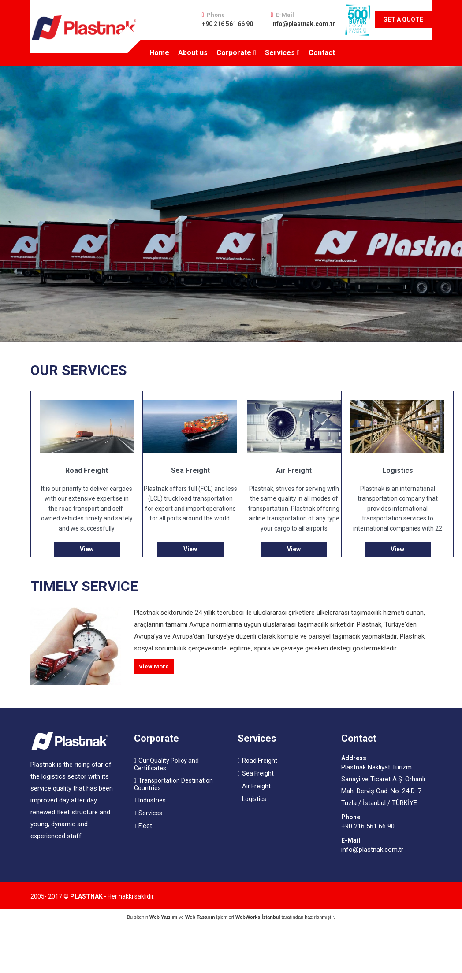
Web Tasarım (200, 917)
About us (193, 52)
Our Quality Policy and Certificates (166, 764)
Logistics (254, 798)
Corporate (233, 52)
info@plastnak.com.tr (303, 23)
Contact (322, 52)
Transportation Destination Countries (173, 784)
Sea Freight (258, 773)
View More (154, 666)
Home (159, 52)
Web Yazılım (163, 917)
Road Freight (259, 760)
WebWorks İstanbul (257, 917)
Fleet (145, 825)
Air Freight (256, 786)
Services (280, 52)
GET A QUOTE (403, 19)
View (86, 549)
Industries (152, 800)
